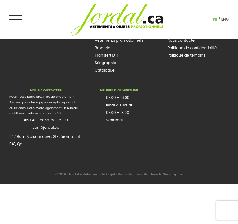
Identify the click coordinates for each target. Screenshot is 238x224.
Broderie (102, 47)
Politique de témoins (186, 55)
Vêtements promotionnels (119, 40)
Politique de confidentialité (192, 47)
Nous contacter (181, 40)
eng (225, 19)
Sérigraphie (105, 62)
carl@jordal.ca (45, 127)
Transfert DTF (107, 55)
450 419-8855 (36, 120)
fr (215, 19)
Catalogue (105, 70)
